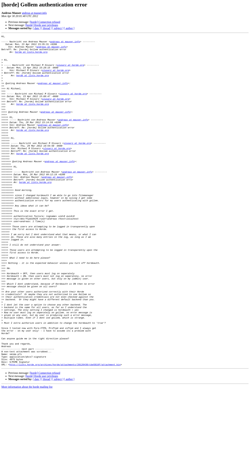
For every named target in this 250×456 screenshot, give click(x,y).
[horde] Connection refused (45, 21)
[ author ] (69, 28)
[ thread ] (46, 28)
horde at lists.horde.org (31, 55)
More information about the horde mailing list (26, 452)
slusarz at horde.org (70, 71)
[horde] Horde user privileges (41, 25)
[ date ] (37, 28)
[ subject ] (57, 28)
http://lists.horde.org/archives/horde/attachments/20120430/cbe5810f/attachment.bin (65, 430)
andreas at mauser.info (34, 12)
